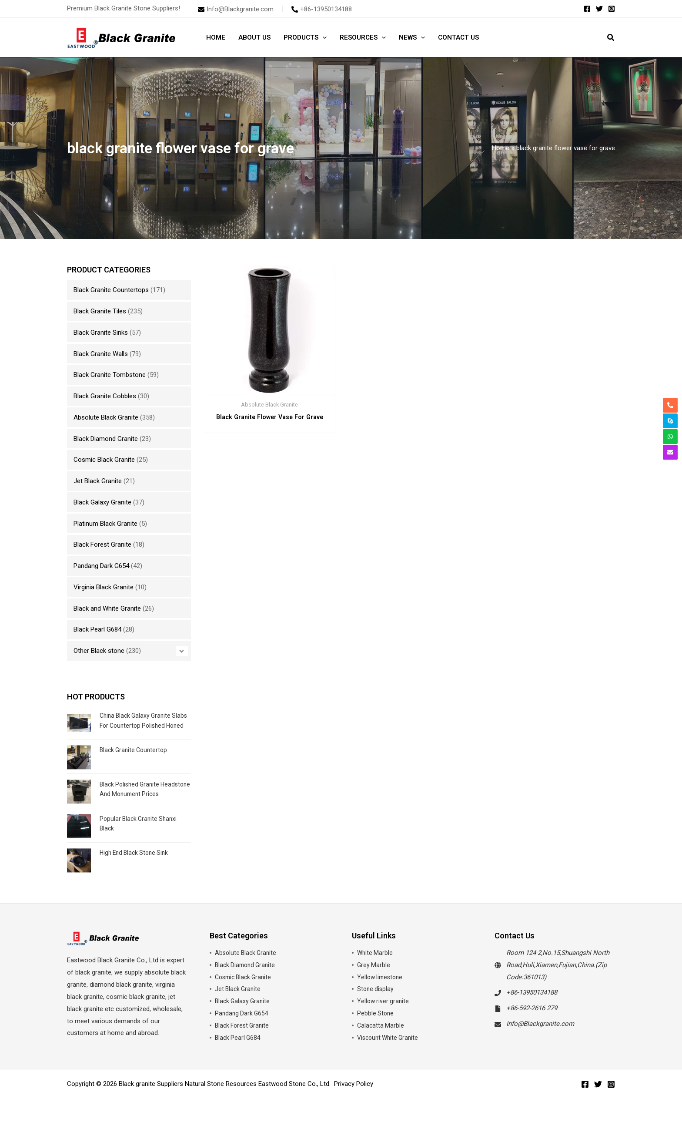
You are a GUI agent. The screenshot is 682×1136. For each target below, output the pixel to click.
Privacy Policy (353, 1098)
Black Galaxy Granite (102, 502)
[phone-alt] (321, 9)
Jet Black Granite (98, 481)
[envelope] (236, 9)
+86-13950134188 (531, 1007)
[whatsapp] (670, 436)
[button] (322, 37)
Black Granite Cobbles (105, 396)
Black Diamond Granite (106, 439)
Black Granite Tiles (100, 311)
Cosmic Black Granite (104, 460)
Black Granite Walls (101, 354)
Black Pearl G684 (97, 629)
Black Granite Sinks (101, 332)
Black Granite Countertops (111, 290)
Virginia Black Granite (104, 587)
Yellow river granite (384, 1015)
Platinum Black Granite (105, 524)
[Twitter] (599, 8)
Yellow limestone (381, 991)
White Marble (375, 967)
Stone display (376, 1003)
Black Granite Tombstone (110, 375)
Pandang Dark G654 (101, 566)
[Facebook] (587, 8)
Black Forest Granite (102, 544)
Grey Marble (374, 979)
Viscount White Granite (390, 1052)
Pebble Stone (376, 1028)
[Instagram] (611, 8)
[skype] (670, 420)
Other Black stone (99, 651)
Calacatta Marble (381, 1040)
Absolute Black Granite (106, 417)
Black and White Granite (107, 608)
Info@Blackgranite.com (540, 1038)
